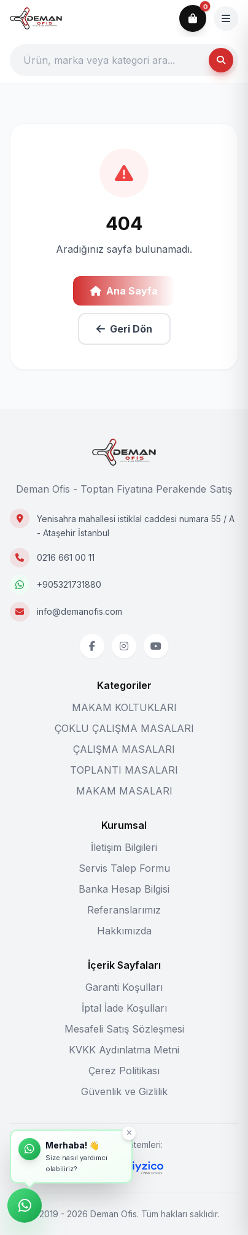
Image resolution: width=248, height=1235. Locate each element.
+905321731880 (69, 584)
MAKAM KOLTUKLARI (124, 707)
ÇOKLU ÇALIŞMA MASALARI (124, 728)
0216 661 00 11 (66, 557)
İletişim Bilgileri (124, 847)
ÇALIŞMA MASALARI (124, 749)
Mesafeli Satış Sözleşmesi (124, 1029)
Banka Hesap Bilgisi (124, 889)
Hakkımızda (124, 931)
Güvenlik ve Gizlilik (124, 1091)
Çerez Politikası (124, 1070)
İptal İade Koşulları (124, 1008)
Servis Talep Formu (124, 868)
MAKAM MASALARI (124, 791)
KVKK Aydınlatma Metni (124, 1050)
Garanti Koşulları (124, 987)
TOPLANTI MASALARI (124, 770)
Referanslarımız (124, 910)
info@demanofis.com (79, 611)
